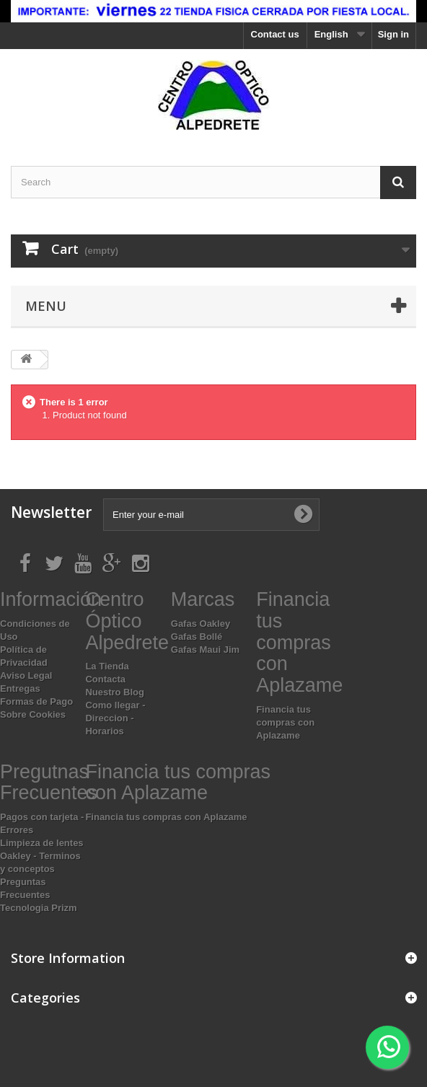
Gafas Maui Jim (205, 649)
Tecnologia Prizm (38, 907)
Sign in (393, 34)
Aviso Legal (26, 675)
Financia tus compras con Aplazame (285, 722)
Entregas (20, 688)
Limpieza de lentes (42, 842)
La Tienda (106, 666)
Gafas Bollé (197, 636)
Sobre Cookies (33, 714)
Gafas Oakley (200, 623)
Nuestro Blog (114, 692)
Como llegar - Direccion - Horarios (115, 718)
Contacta (105, 679)
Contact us (275, 34)
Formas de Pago (36, 701)
